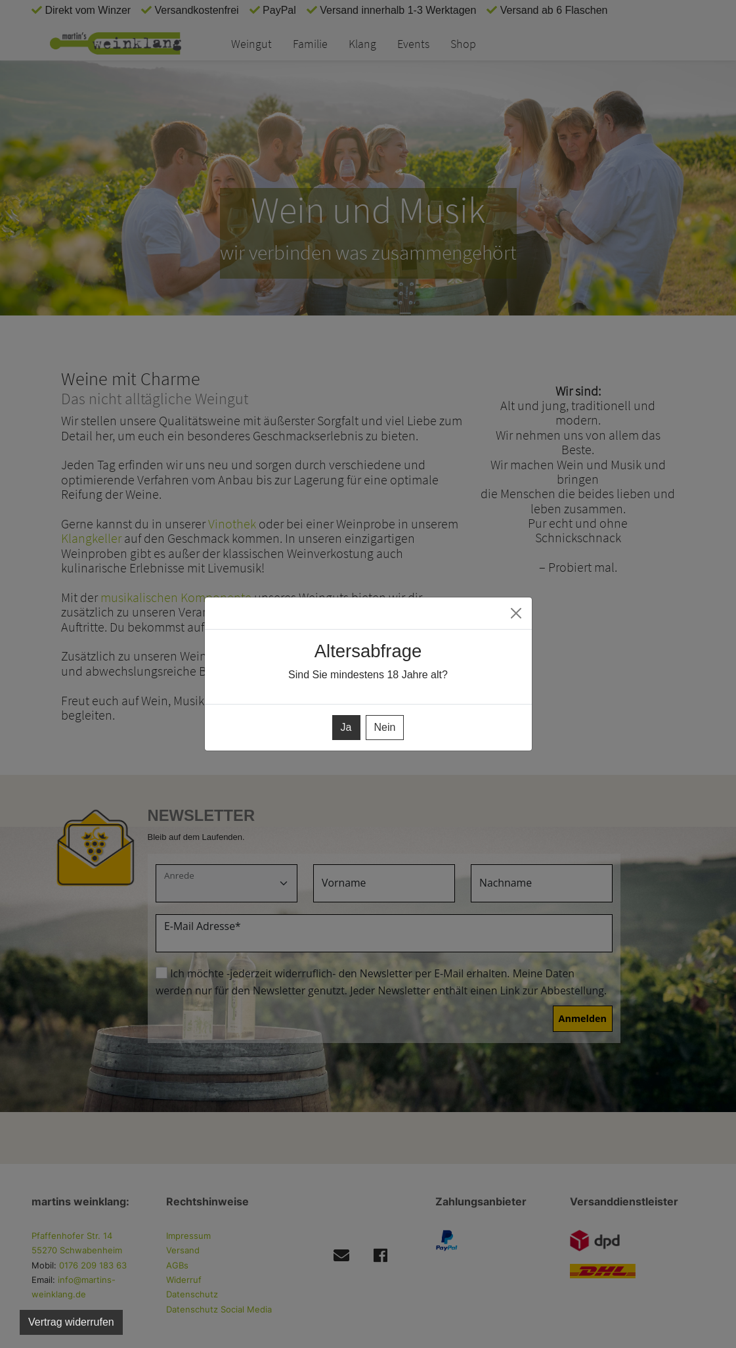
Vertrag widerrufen (71, 1322)
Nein (385, 727)
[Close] (516, 613)
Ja (346, 727)
